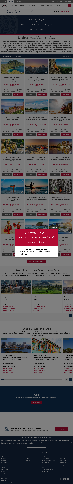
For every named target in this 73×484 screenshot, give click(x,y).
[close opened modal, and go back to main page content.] (54, 227)
